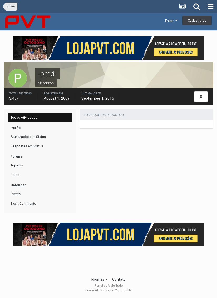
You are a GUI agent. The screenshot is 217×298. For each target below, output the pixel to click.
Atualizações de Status (28, 137)
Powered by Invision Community (108, 290)
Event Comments (23, 203)
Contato (119, 279)
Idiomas (99, 279)
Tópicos (17, 165)
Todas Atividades (24, 117)
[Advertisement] (108, 260)
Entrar (171, 21)
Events (16, 194)
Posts (15, 175)
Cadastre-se (197, 20)
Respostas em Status (27, 146)
